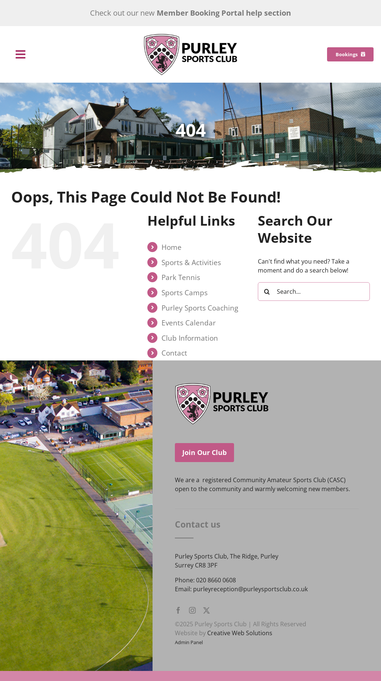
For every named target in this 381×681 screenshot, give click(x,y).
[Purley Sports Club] (190, 36)
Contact (174, 353)
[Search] (267, 291)
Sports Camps (184, 292)
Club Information (189, 338)
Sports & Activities (191, 262)
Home (171, 247)
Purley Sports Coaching (199, 308)
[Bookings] (350, 54)
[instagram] (192, 610)
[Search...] (314, 291)
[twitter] (206, 610)
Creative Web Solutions (239, 633)
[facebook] (178, 610)
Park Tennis (180, 277)
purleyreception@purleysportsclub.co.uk (250, 589)
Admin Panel (189, 642)
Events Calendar (188, 323)
